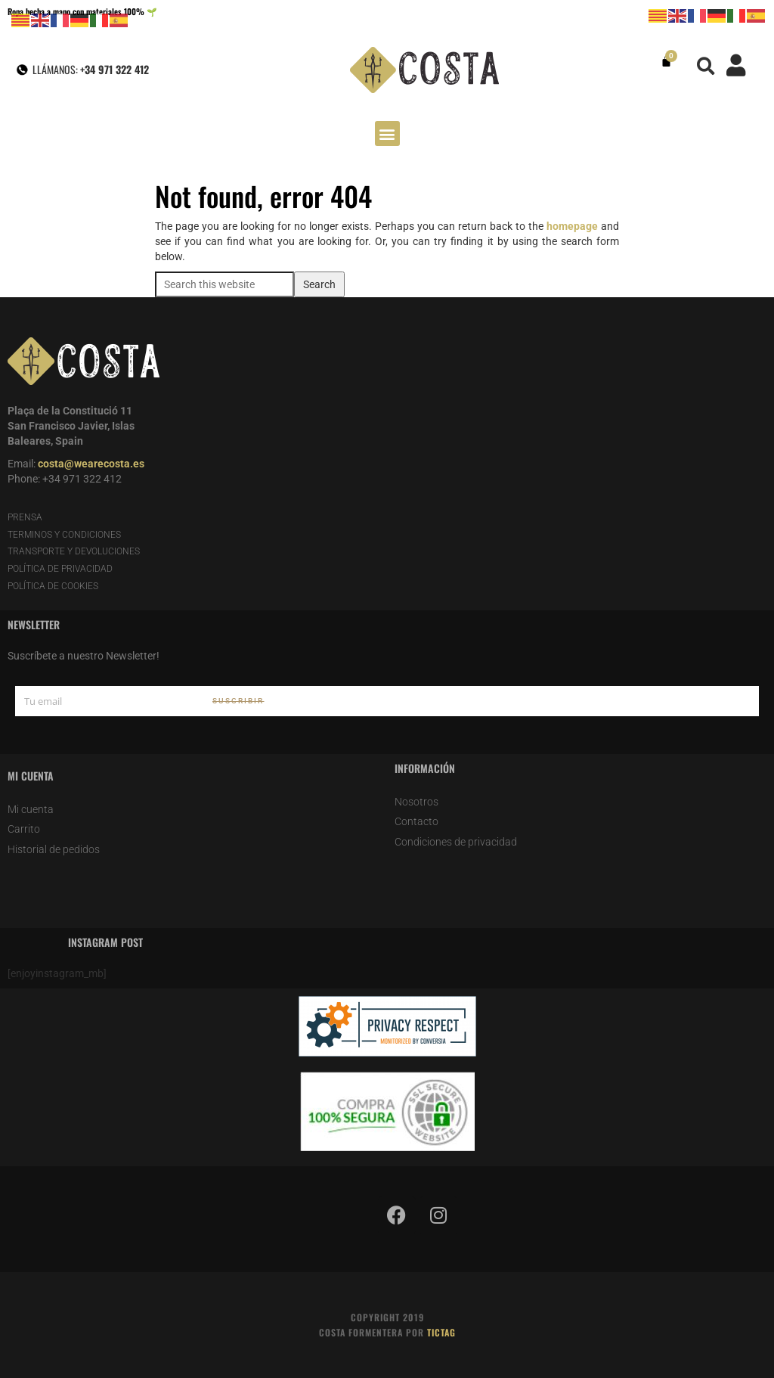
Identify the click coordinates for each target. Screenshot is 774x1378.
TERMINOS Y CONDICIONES (64, 534)
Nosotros (416, 802)
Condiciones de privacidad (456, 842)
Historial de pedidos (54, 849)
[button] (706, 66)
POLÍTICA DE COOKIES (53, 586)
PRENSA (25, 517)
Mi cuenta (31, 809)
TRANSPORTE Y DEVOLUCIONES (74, 551)
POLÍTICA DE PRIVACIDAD (60, 568)
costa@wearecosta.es (91, 464)
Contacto (416, 821)
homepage (572, 226)
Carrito (24, 829)
